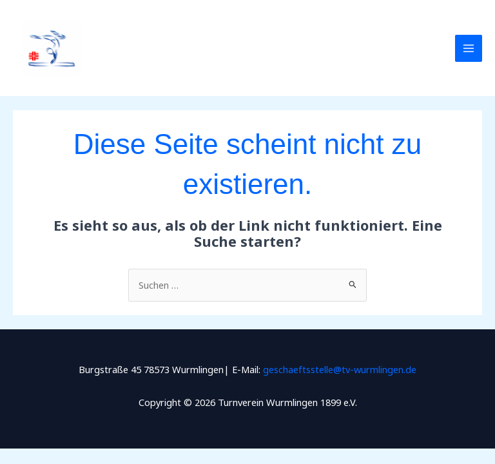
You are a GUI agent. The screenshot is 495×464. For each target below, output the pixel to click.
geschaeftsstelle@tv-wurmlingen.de (339, 369)
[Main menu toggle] (468, 48)
